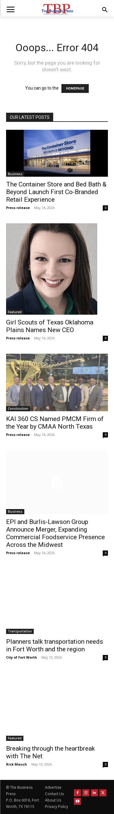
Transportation (20, 631)
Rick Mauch (16, 764)
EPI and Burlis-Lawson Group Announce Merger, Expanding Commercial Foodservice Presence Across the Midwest (55, 533)
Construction (18, 408)
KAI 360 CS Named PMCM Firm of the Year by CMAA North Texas (55, 422)
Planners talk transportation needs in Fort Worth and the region (54, 645)
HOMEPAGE (75, 88)
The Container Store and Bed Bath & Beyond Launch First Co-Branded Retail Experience (56, 192)
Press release (18, 207)
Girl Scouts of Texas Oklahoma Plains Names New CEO (49, 326)
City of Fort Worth (21, 657)
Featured (15, 312)
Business (15, 174)
